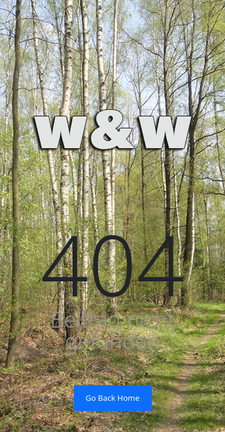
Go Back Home (113, 397)
